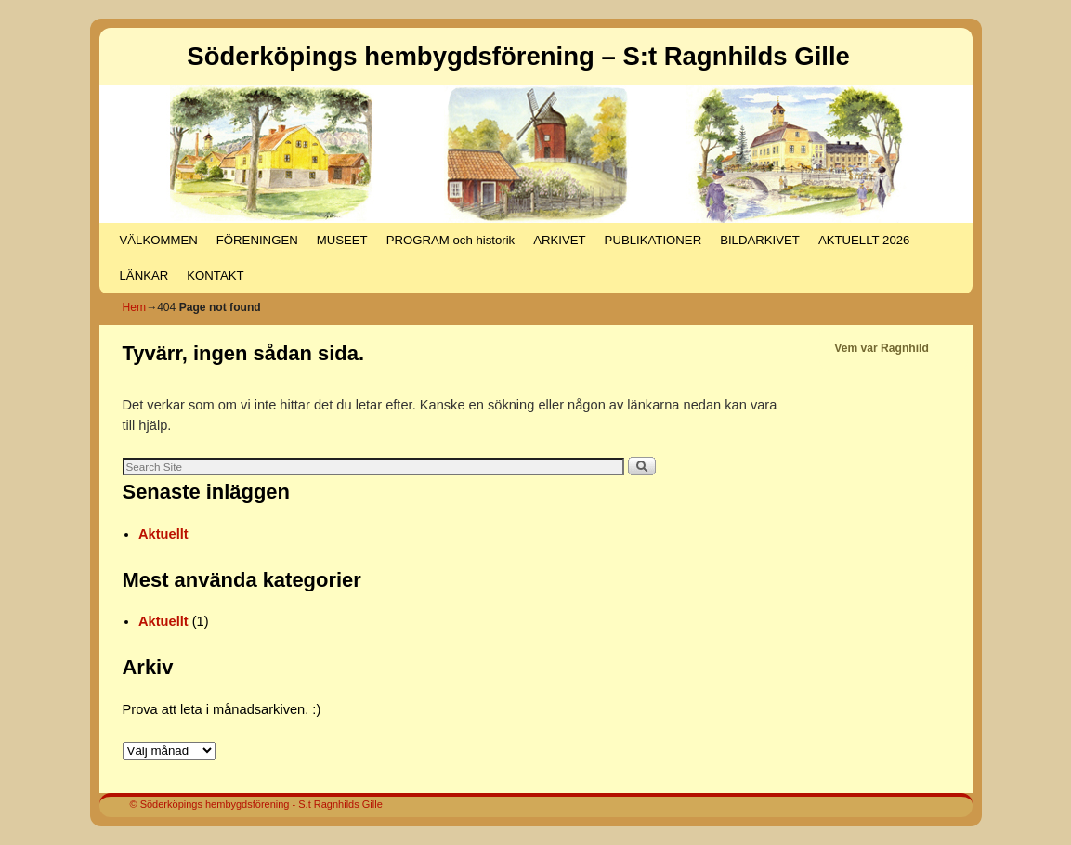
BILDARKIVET (760, 240)
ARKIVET (559, 240)
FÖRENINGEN (257, 240)
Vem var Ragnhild (881, 348)
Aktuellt (163, 533)
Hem (135, 307)
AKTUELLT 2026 (863, 240)
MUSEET (342, 240)
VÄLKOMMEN (159, 240)
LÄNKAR (144, 275)
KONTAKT (215, 275)
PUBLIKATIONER (653, 240)
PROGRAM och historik (451, 240)
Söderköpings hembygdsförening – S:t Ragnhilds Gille (518, 56)
